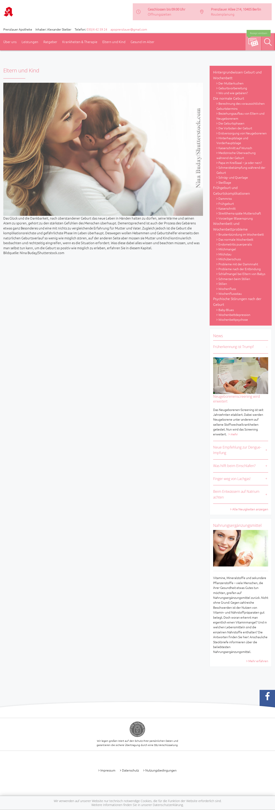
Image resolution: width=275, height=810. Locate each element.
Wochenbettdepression (234, 314)
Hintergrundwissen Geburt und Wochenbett (237, 75)
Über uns (10, 41)
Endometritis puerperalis (235, 244)
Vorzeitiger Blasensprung (235, 218)
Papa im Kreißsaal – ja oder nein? (240, 162)
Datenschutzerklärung (168, 805)
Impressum (107, 770)
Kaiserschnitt (227, 208)
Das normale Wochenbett (235, 239)
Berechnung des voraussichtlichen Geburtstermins (240, 105)
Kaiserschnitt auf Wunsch (235, 148)
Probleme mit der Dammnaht (238, 264)
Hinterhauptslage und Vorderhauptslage (232, 140)
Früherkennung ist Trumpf (233, 346)
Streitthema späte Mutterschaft (239, 213)
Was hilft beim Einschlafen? (234, 465)
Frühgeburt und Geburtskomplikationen (231, 190)
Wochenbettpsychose (233, 319)
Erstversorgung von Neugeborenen (242, 133)
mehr (234, 434)
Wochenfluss (227, 288)
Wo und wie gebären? (233, 93)
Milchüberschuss (229, 259)
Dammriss (225, 198)
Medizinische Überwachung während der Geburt (236, 155)
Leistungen (30, 41)
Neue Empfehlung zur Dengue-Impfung (237, 450)
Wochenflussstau (230, 293)
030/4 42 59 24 (97, 29)
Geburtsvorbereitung (232, 88)
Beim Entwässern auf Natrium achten (236, 494)
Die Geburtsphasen (231, 123)
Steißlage (224, 182)
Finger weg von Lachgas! (232, 478)
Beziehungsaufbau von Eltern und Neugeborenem (240, 115)
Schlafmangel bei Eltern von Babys (241, 273)
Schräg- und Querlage (233, 177)
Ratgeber (50, 41)
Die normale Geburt (228, 98)
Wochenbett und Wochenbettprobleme (230, 226)
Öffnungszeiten (159, 14)
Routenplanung (222, 14)
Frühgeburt (226, 203)
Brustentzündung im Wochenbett (241, 234)
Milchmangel (227, 249)
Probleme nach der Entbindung (239, 269)
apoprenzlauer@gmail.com (129, 29)
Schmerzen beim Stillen (234, 279)
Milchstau (224, 254)
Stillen (222, 283)
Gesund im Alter (142, 41)
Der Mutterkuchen (231, 83)
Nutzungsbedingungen (161, 770)
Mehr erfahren (258, 661)
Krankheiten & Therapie (79, 41)
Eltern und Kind (114, 41)
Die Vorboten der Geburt (235, 128)
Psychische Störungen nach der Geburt (237, 301)
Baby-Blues (226, 310)
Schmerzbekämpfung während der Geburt (240, 169)
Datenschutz (130, 770)
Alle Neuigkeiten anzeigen (250, 509)
